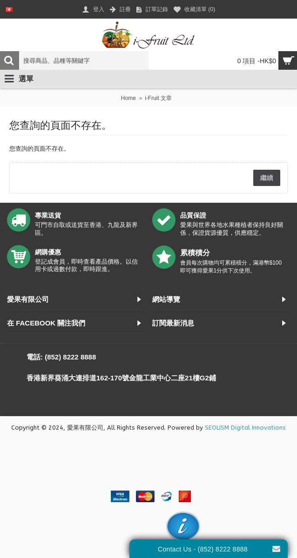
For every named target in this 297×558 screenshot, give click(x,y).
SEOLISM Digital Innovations (245, 427)
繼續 (266, 177)
